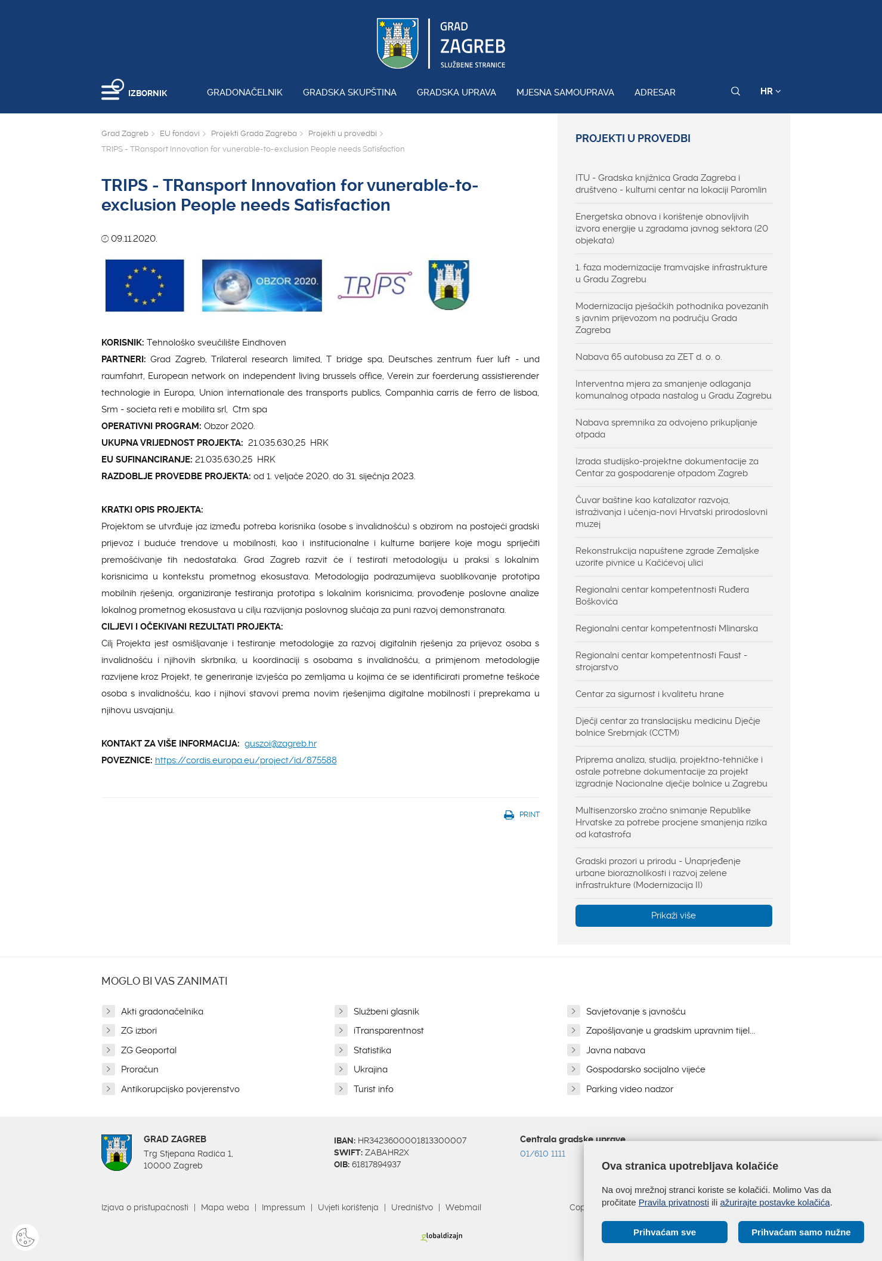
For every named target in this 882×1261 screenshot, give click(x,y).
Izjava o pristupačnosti (144, 1207)
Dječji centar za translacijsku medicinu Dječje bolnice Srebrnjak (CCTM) (667, 727)
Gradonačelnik (245, 92)
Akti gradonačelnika (162, 1011)
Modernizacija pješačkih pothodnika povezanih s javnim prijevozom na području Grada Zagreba (672, 318)
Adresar (655, 92)
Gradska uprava (456, 92)
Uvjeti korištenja (348, 1207)
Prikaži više (673, 915)
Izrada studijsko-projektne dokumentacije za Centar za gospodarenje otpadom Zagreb (667, 467)
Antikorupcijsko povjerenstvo (180, 1089)
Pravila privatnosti (674, 1202)
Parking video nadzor (629, 1089)
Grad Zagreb (124, 133)
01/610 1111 (542, 1153)
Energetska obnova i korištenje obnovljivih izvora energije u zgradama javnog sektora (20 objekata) (671, 228)
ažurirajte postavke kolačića (775, 1202)
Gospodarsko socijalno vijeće (645, 1069)
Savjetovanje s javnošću (636, 1011)
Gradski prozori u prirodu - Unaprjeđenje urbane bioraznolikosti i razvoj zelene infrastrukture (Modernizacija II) (658, 873)
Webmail (463, 1207)
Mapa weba (225, 1207)
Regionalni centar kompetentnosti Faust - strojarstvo (661, 661)
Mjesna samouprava (565, 92)
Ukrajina (371, 1069)
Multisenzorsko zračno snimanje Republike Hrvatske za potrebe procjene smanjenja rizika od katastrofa (671, 822)
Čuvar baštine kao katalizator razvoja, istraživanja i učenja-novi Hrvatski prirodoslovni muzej (671, 512)
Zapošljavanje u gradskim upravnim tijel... (670, 1030)
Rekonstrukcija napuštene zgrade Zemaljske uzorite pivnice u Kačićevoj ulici (667, 556)
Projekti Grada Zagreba (254, 133)
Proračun (140, 1069)
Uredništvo (412, 1207)
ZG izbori (139, 1030)
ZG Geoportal (149, 1050)
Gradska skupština (350, 92)
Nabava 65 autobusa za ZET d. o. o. (648, 357)
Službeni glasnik (386, 1011)
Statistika (372, 1050)
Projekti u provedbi (342, 133)
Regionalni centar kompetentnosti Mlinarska (666, 628)
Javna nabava (615, 1050)
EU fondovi (180, 133)
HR (770, 91)
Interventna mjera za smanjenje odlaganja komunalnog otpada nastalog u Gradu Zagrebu (673, 389)
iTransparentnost (389, 1030)
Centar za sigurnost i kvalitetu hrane (649, 694)
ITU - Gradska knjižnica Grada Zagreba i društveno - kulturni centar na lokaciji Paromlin (671, 183)
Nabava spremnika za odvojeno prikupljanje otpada (666, 428)
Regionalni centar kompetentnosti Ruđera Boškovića (662, 595)
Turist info (374, 1089)
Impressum (283, 1207)
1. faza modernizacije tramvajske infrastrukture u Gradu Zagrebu (671, 273)
